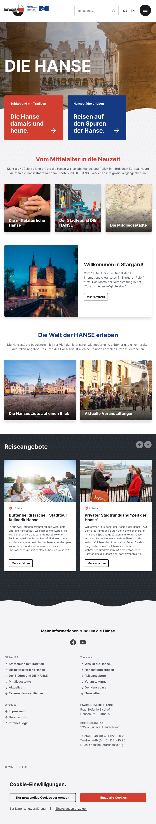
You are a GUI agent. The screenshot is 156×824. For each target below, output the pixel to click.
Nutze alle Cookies (113, 797)
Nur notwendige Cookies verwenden (42, 797)
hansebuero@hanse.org (107, 745)
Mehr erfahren (96, 296)
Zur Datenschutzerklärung (28, 808)
